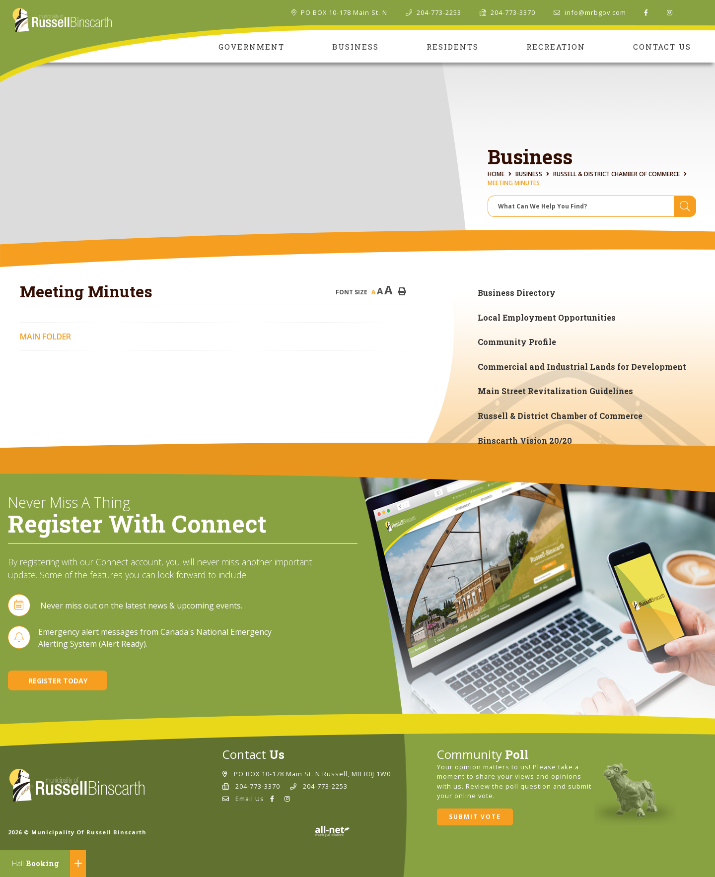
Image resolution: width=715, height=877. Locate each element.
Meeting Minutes (514, 183)
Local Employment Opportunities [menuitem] (547, 317)
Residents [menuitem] (453, 47)
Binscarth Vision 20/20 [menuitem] (525, 440)
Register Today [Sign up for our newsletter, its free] (57, 680)
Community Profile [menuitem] (517, 342)
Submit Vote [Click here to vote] (475, 816)
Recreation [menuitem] (555, 47)
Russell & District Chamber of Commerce (616, 174)
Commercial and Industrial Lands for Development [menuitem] (582, 366)
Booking (35, 863)
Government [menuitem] (251, 47)
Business (528, 174)
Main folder (45, 336)
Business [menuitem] (355, 47)
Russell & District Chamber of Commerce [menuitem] (560, 415)
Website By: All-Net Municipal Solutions (332, 831)
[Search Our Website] (592, 206)
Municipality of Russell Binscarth (62, 20)
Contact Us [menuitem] (662, 47)
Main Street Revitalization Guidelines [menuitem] (555, 391)
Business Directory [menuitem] (517, 292)
